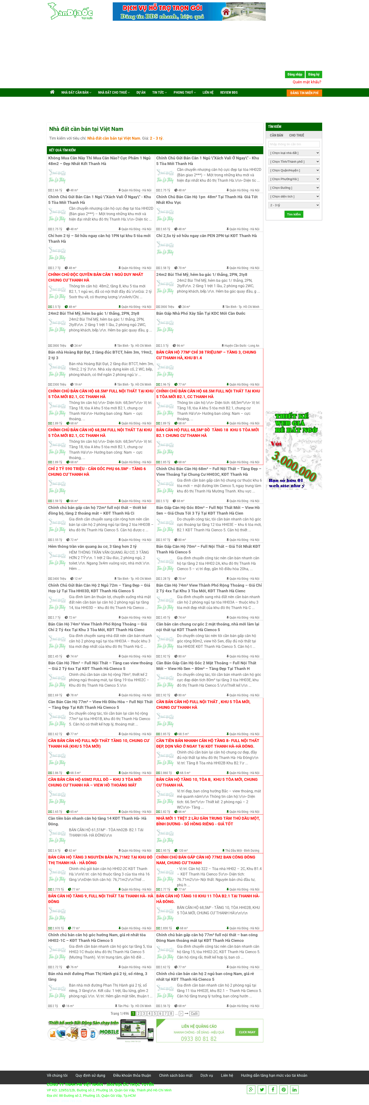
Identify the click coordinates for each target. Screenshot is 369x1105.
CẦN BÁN (276, 135)
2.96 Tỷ (165, 384)
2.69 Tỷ (57, 695)
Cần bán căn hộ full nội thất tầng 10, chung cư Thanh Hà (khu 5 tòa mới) (99, 743)
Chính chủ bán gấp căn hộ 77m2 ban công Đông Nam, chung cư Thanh (206, 860)
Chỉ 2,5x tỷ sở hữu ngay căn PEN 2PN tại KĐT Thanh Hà (206, 236)
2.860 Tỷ (166, 773)
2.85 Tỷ (165, 462)
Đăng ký (314, 74)
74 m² (182, 617)
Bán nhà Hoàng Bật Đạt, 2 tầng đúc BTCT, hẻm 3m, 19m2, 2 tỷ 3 (100, 355)
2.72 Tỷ (57, 967)
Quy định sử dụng (90, 1075)
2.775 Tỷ (58, 889)
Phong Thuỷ (184, 92)
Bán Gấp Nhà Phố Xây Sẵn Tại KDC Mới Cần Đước (200, 313)
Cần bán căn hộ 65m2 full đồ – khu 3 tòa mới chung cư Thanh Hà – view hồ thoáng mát (95, 782)
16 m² (70, 1006)
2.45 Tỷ (165, 617)
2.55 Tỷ (57, 540)
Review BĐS (229, 92)
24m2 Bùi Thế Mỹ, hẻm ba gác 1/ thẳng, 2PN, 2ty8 (201, 274)
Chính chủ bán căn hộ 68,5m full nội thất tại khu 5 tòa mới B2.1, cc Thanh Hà (100, 433)
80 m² (182, 540)
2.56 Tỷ (165, 1006)
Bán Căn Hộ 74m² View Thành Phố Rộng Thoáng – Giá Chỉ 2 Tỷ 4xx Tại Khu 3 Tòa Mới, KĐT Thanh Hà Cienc (209, 588)
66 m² (74, 501)
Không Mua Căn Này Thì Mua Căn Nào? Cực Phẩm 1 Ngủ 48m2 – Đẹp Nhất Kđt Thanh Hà (100, 161)
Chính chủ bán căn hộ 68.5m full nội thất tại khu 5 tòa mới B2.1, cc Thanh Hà (208, 394)
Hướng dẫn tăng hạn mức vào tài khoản (274, 1075)
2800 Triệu (167, 307)
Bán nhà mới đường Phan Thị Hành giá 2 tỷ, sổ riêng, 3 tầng (98, 977)
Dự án (140, 92)
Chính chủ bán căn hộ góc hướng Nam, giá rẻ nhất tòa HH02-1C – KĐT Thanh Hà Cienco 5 (97, 938)
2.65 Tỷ (165, 229)
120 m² (183, 850)
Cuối (194, 1013)
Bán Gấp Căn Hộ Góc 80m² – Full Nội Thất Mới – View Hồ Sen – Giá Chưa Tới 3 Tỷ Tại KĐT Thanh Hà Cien (208, 510)
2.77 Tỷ (165, 889)
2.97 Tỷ (165, 540)
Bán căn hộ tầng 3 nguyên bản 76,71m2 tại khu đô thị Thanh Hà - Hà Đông (100, 860)
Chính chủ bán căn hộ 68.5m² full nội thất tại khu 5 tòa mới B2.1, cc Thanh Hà (101, 394)
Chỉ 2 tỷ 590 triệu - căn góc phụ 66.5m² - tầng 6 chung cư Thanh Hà (97, 472)
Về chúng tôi (57, 1075)
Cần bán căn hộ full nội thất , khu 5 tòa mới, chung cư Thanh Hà (203, 705)
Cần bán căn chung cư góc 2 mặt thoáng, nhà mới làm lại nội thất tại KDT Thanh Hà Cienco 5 (208, 627)
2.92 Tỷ (165, 656)
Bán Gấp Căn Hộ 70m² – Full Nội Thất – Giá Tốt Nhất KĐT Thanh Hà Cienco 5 (208, 549)
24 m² (186, 307)
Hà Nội (146, 190)
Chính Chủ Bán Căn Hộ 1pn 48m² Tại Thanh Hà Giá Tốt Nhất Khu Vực (207, 200)
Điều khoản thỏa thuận (132, 1075)
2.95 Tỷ (165, 850)
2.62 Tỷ (57, 734)
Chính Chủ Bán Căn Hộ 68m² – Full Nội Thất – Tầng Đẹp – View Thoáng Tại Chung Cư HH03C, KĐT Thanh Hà (209, 472)
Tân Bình (231, 307)
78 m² (74, 695)
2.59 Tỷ (57, 501)
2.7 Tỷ (56, 268)
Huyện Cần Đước (235, 345)
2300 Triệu (59, 384)
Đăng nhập (295, 74)
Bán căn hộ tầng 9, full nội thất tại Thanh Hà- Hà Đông (101, 899)
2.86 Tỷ (57, 773)
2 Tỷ (55, 1006)
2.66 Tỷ (57, 190)
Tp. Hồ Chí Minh (249, 307)
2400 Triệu (59, 579)
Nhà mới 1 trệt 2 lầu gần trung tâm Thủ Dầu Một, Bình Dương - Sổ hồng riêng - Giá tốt (208, 821)
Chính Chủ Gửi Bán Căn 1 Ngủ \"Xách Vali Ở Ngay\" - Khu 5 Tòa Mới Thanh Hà (208, 161)
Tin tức (159, 92)
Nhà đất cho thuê (113, 92)
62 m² (72, 850)
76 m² (74, 967)
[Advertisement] (184, 55)
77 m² (182, 384)
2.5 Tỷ (56, 307)
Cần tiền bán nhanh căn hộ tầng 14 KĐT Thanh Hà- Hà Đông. (97, 821)
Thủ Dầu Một (233, 850)
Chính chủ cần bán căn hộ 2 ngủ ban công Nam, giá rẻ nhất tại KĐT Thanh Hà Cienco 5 (205, 977)
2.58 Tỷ (165, 268)
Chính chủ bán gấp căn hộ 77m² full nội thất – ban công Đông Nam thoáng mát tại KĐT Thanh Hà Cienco (207, 938)
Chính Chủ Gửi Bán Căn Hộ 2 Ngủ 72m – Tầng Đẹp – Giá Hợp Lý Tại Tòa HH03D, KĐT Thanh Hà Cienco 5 (99, 588)
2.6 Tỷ (56, 850)
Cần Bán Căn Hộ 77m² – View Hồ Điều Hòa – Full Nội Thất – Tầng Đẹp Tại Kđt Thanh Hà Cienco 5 (101, 705)
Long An (254, 345)
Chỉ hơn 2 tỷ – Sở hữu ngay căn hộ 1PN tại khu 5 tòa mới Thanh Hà (100, 239)
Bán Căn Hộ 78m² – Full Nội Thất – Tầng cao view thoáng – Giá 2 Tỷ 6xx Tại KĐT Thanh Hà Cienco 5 (100, 666)
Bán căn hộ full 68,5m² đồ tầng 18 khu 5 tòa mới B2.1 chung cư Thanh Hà (208, 433)
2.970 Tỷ (58, 928)
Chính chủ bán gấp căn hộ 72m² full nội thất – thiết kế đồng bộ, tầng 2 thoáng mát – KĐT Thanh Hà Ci (97, 510)
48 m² (74, 190)
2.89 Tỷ (57, 423)
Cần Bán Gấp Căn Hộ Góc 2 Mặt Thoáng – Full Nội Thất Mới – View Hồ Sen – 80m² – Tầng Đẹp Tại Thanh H (206, 666)
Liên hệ (207, 92)
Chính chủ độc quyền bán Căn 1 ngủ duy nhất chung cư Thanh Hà (96, 277)
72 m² (74, 540)
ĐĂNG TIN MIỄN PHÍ (304, 93)
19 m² (78, 384)
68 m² (74, 423)
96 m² (180, 345)
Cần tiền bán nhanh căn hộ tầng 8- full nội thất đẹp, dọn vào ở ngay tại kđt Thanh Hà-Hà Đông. (208, 743)
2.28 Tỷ (165, 579)
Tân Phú (123, 1006)
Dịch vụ (207, 1075)
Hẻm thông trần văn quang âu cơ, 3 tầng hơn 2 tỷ (92, 546)
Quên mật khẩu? (307, 82)
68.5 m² (183, 734)
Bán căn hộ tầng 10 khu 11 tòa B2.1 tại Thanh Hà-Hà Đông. (208, 899)
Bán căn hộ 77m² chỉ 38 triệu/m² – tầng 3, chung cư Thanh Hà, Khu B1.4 (206, 355)
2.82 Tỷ (165, 812)
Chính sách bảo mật (176, 1075)
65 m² (74, 812)
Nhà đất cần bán (76, 92)
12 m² (78, 579)
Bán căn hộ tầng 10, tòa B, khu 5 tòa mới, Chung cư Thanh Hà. (207, 782)
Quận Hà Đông (130, 190)
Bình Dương (251, 850)
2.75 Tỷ (165, 190)
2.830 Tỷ (166, 928)
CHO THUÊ (296, 135)
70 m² (182, 268)
